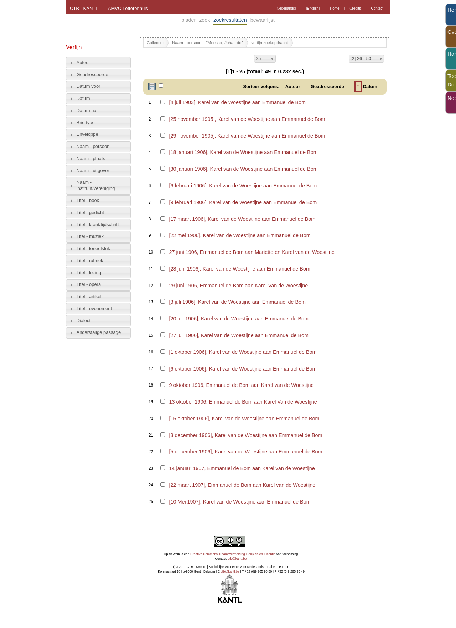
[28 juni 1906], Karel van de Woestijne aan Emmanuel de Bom (239, 269)
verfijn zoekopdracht (269, 43)
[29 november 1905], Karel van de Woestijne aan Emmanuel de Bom (247, 136)
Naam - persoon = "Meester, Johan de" (207, 43)
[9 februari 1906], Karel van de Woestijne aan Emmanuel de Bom (243, 202)
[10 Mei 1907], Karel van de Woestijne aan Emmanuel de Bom (239, 502)
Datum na (87, 110)
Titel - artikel (89, 296)
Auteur (83, 62)
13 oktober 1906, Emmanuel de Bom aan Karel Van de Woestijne (243, 402)
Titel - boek (88, 200)
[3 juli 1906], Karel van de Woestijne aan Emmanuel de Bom (237, 302)
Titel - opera (89, 284)
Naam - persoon (93, 146)
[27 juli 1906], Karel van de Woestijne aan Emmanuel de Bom (239, 335)
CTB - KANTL (84, 8)
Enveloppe (87, 134)
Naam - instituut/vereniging (96, 185)
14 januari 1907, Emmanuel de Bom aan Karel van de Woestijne (242, 468)
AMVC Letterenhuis (128, 8)
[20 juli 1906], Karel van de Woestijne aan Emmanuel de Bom (239, 318)
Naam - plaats (91, 158)
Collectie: (155, 43)
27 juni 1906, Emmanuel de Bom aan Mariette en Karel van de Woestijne (252, 252)
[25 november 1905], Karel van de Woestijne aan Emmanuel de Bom (247, 119)
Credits (355, 8)
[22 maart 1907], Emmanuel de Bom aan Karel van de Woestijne (242, 485)
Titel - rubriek (90, 260)
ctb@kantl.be (237, 558)
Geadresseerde (92, 74)
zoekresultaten (230, 20)
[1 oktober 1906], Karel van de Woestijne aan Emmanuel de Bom (242, 352)
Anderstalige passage (99, 332)
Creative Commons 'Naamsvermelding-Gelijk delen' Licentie (232, 554)
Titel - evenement (94, 308)
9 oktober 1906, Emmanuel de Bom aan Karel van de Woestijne (241, 385)
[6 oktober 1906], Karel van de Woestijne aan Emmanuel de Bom (242, 369)
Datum (83, 98)
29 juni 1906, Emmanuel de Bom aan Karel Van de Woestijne (238, 285)
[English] (313, 8)
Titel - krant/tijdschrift (98, 224)
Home (335, 8)
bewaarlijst (262, 20)
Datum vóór (88, 86)
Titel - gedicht (90, 212)
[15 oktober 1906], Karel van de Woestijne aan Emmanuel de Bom (244, 418)
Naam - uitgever (93, 170)
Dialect (84, 320)
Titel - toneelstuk (93, 248)
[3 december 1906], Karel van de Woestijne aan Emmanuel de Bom (245, 435)
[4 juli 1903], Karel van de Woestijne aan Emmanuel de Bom (237, 102)
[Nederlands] (286, 8)
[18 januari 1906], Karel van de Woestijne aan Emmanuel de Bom (243, 152)
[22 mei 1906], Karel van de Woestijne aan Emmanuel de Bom (239, 235)
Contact (377, 8)
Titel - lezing (89, 272)
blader (188, 20)
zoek (204, 20)
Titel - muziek (90, 236)
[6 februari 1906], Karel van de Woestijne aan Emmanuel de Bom (243, 185)
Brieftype (86, 122)
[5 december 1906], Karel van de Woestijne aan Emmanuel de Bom (245, 451)
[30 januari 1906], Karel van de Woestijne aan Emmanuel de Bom (243, 169)
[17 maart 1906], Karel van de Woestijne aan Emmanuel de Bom (242, 219)
